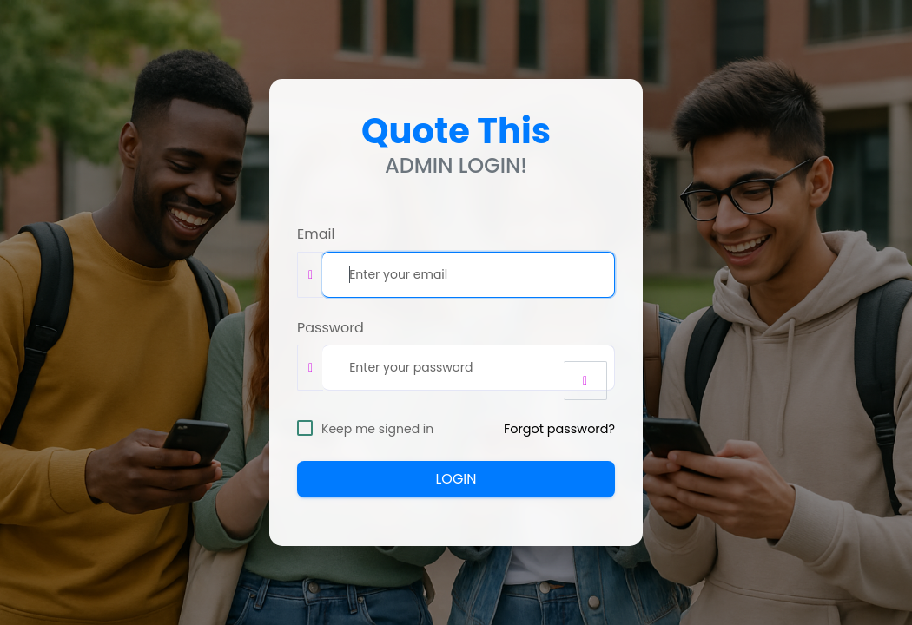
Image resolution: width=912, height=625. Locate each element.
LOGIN (455, 479)
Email (315, 234)
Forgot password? (559, 429)
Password (330, 328)
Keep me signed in (377, 429)
